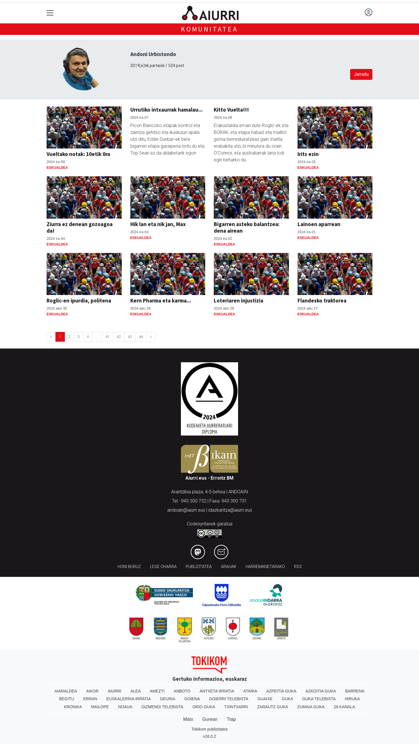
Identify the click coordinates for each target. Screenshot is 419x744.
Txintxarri (236, 707)
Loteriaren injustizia (238, 300)
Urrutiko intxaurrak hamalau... (166, 109)
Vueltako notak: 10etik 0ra (78, 154)
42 (119, 337)
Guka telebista (319, 698)
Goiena (192, 698)
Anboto (182, 691)
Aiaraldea (66, 691)
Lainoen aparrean (319, 224)
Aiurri (114, 691)
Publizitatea (199, 566)
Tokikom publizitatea (209, 729)
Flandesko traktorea (322, 300)
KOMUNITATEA (209, 29)
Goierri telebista (228, 698)
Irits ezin (308, 154)
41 (107, 337)
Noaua (125, 707)
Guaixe (265, 698)
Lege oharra (163, 566)
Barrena (354, 691)
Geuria (167, 698)
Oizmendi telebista (162, 707)
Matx (188, 719)
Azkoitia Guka (321, 691)
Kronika (73, 707)
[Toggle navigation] (50, 13)
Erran (90, 698)
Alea (135, 691)
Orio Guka (203, 707)
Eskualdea (57, 168)
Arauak (228, 566)
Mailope (100, 707)
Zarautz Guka (272, 707)
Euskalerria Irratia (128, 698)
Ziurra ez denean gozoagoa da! (80, 227)
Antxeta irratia (217, 691)
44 (141, 337)
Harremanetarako (265, 566)
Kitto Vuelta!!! (231, 109)
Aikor (92, 691)
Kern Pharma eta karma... (160, 300)
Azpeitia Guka (281, 691)
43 (130, 337)
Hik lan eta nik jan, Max (158, 224)
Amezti (157, 691)
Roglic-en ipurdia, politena (79, 300)
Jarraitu (361, 74)
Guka (287, 698)
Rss (298, 566)
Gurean (210, 719)
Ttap (231, 719)
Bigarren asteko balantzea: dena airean (247, 227)
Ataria (250, 691)
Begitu (66, 698)
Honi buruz (129, 566)
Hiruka (352, 698)
